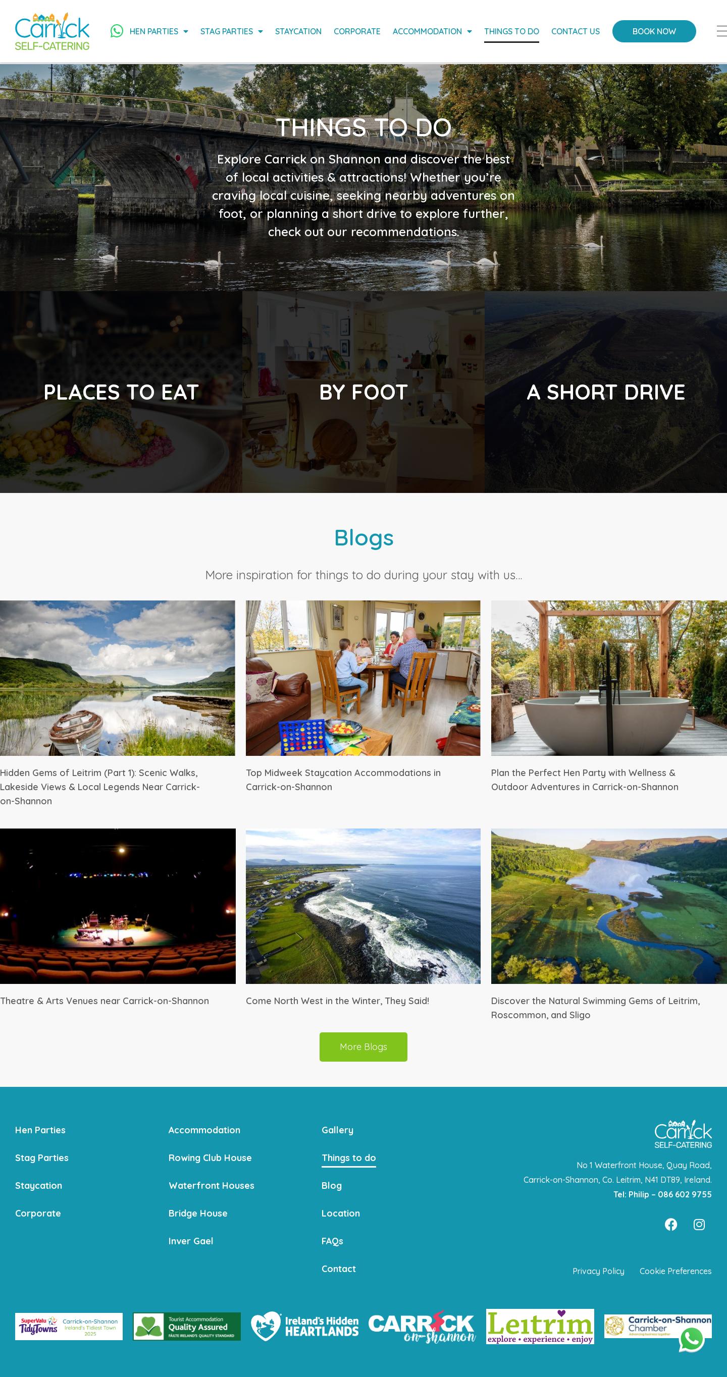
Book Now (656, 32)
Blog (332, 1185)
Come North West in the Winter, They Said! (337, 1001)
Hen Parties (160, 32)
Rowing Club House (210, 1157)
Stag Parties (233, 32)
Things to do (513, 32)
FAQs (333, 1240)
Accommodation (434, 32)
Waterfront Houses (211, 1185)
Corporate (358, 32)
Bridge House (198, 1213)
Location (341, 1213)
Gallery (337, 1129)
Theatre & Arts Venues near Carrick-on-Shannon (104, 1001)
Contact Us (577, 32)
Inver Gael (191, 1240)
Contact (339, 1268)
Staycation (300, 32)
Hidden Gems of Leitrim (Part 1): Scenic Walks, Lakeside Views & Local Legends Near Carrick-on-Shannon (100, 787)
